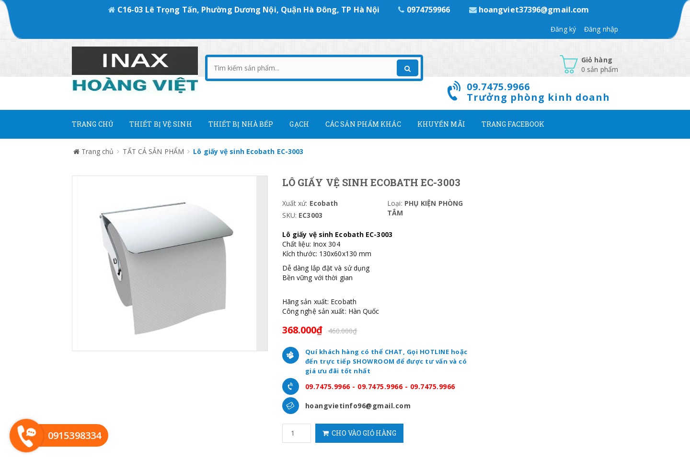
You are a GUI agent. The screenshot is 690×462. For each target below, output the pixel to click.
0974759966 (425, 9)
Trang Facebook (513, 124)
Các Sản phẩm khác (363, 124)
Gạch (299, 124)
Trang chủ (92, 124)
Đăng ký (563, 29)
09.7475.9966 (327, 386)
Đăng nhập (601, 29)
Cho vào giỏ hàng (359, 433)
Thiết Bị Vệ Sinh (160, 124)
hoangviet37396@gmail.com (529, 9)
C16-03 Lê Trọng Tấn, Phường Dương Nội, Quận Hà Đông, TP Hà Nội (245, 9)
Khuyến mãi (441, 124)
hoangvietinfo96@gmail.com (358, 405)
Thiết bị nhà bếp (241, 124)
